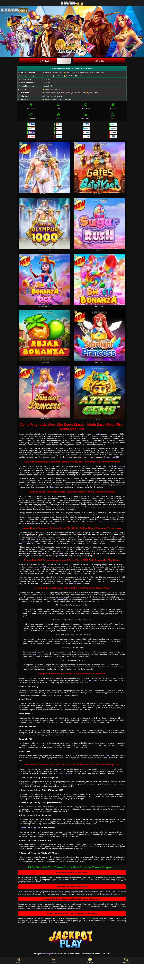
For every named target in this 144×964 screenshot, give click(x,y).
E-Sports (113, 116)
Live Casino (85, 106)
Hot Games (31, 106)
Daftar (45, 61)
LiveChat (126, 960)
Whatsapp (90, 960)
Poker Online (85, 116)
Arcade (58, 116)
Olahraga (112, 106)
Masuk (99, 61)
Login (18, 960)
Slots (58, 106)
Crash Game (31, 116)
